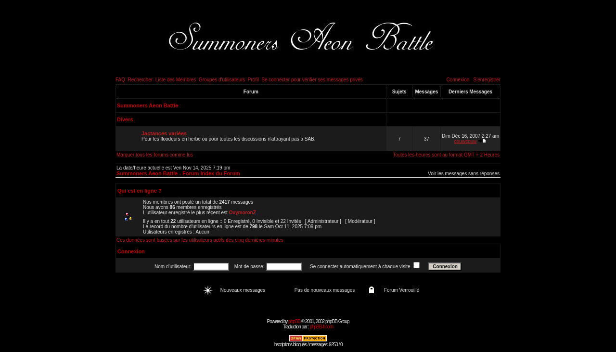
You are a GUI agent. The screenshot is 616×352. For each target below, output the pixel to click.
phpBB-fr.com (321, 326)
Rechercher (140, 79)
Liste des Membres (175, 79)
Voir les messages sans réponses (464, 173)
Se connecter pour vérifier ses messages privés (312, 79)
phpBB (294, 321)
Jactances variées (164, 133)
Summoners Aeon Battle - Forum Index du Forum (178, 173)
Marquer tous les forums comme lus (154, 154)
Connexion (457, 79)
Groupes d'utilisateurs (222, 79)
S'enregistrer (487, 79)
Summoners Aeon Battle (147, 105)
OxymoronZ (242, 212)
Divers (125, 119)
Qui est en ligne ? (139, 191)
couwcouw (465, 141)
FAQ (120, 79)
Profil (253, 79)
